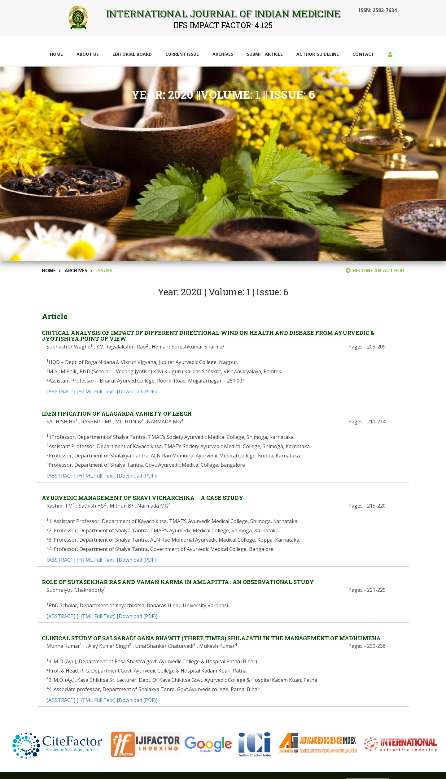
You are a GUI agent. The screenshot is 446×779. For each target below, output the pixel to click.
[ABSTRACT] (60, 391)
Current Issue (182, 54)
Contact (363, 54)
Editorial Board (132, 54)
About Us (88, 54)
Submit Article (265, 54)
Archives (222, 54)
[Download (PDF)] (137, 391)
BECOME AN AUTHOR (375, 270)
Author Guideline (317, 54)
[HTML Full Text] (96, 391)
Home (56, 54)
